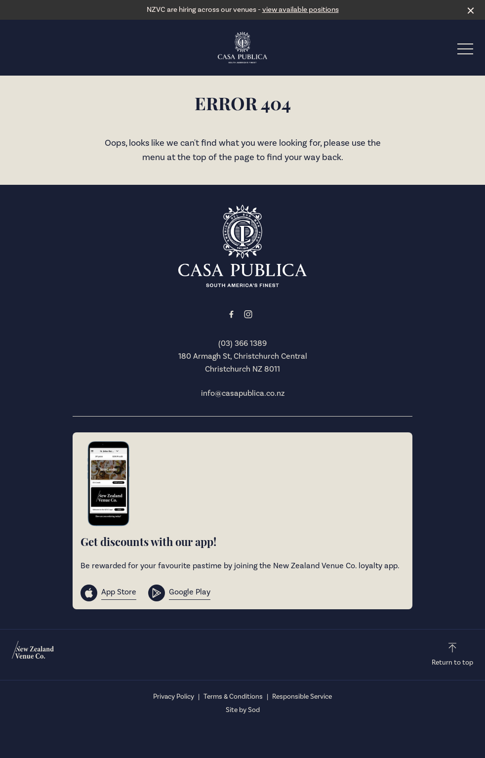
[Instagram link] (248, 314)
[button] (465, 51)
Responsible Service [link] (302, 696)
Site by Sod (243, 710)
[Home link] (242, 47)
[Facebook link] (231, 314)
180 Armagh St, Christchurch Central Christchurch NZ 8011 (242, 362)
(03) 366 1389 (242, 343)
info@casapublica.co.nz (242, 393)
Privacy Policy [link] (173, 696)
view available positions (300, 9)
